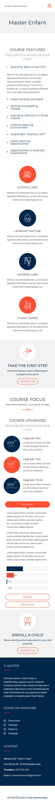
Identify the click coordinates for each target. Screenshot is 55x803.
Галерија (13, 733)
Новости (12, 729)
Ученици (12, 724)
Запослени (14, 720)
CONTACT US (27, 381)
